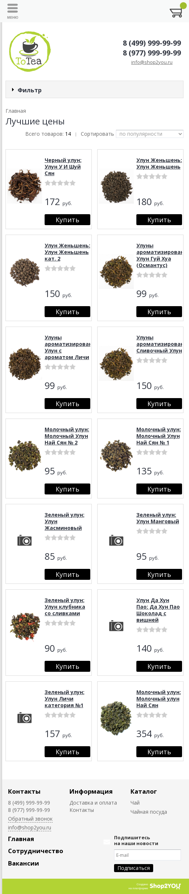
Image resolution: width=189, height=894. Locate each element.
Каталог (144, 791)
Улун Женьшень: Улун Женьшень (159, 163)
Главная (21, 839)
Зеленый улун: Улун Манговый (157, 518)
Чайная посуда (149, 811)
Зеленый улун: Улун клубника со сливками (65, 607)
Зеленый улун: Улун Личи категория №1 (64, 699)
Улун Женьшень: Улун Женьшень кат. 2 (67, 252)
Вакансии (23, 863)
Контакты (24, 791)
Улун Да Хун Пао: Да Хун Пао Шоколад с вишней (158, 610)
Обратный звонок (30, 818)
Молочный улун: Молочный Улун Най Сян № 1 (158, 436)
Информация (91, 791)
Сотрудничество (35, 851)
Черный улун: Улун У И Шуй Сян (63, 167)
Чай (135, 802)
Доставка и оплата (93, 802)
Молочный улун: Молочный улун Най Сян (158, 699)
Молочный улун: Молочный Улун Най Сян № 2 (67, 436)
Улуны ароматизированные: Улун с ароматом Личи (75, 347)
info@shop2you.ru (152, 62)
